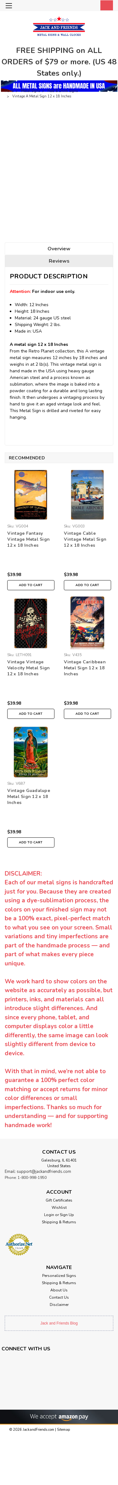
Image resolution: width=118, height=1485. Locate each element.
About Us (59, 1290)
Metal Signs (30, 91)
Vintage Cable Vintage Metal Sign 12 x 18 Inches (85, 539)
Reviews (59, 261)
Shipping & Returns (59, 1222)
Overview (59, 248)
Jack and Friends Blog (59, 1323)
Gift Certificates (59, 1200)
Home (9, 91)
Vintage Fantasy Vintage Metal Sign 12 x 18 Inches (28, 539)
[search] (79, 6)
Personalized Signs (59, 1275)
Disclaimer (59, 1304)
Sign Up (67, 1214)
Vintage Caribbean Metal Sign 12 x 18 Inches (85, 668)
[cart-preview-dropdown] (105, 5)
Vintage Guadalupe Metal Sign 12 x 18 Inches (28, 797)
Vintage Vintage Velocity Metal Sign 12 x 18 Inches (28, 668)
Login (49, 1214)
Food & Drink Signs (63, 91)
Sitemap (63, 1429)
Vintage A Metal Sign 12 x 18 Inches (41, 96)
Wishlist (59, 1207)
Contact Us (59, 1297)
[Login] (92, 6)
